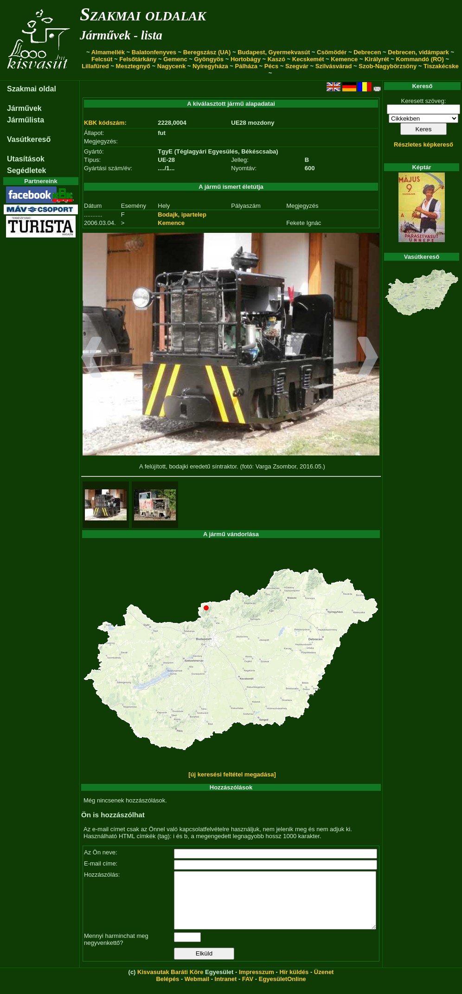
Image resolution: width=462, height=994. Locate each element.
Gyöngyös (209, 59)
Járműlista (25, 120)
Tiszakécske (441, 66)
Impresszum (256, 983)
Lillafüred (95, 66)
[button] (91, 358)
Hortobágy (246, 59)
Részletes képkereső (423, 144)
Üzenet (324, 983)
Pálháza (246, 66)
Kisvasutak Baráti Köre (170, 983)
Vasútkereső (29, 139)
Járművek (24, 108)
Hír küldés (293, 983)
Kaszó (276, 59)
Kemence (344, 59)
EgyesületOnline (282, 990)
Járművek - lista (121, 35)
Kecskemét (308, 59)
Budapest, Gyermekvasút (273, 52)
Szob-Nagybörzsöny (388, 66)
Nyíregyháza (210, 66)
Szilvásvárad (333, 66)
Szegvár (296, 66)
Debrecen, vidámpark (418, 52)
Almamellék (108, 52)
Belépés (167, 990)
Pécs (271, 66)
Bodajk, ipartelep (182, 214)
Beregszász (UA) (207, 52)
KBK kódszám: (105, 122)
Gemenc (175, 59)
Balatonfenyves (154, 52)
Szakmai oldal (31, 89)
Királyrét (377, 59)
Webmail (197, 990)
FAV (247, 990)
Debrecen (367, 52)
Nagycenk (171, 66)
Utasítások (26, 159)
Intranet (226, 990)
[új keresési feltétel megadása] (232, 774)
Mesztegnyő (133, 66)
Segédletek (26, 170)
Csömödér (331, 52)
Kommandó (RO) (420, 59)
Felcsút (102, 59)
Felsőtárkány (137, 59)
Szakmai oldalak (143, 14)
